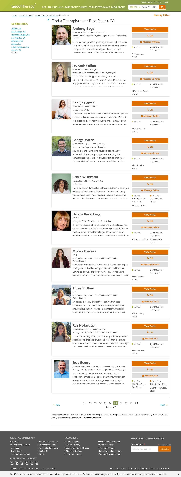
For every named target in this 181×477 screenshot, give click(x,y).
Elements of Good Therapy (77, 448)
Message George (150, 153)
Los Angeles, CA (18, 38)
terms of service (94, 418)
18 (105, 403)
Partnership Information (49, 448)
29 (114, 406)
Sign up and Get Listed (151, 2)
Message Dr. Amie (150, 79)
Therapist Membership (20, 454)
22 (126, 403)
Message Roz (150, 338)
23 (131, 403)
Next (163, 405)
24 (136, 403)
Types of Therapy (106, 448)
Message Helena (150, 227)
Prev (58, 405)
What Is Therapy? (106, 445)
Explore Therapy (73, 445)
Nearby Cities (162, 15)
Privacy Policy (134, 468)
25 (107, 406)
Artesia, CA (16, 44)
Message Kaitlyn (150, 116)
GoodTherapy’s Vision (20, 445)
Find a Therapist (73, 442)
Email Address (138, 444)
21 (121, 403)
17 (100, 403)
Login (166, 2)
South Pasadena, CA (20, 47)
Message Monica (150, 264)
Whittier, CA (16, 28)
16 (95, 403)
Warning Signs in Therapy (110, 454)
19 (110, 403)
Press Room (16, 451)
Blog (114, 7)
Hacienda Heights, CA (20, 35)
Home (112, 468)
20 (115, 403)
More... (14, 52)
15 (90, 403)
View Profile (150, 29)
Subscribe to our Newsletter (159, 468)
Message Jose (150, 375)
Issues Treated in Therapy (110, 451)
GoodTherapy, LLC (35, 468)
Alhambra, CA (17, 41)
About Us (15, 442)
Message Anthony (150, 42)
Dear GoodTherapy (74, 454)
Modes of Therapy (74, 451)
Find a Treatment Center (109, 442)
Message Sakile (150, 190)
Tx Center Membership (48, 442)
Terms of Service (121, 468)
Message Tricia (150, 301)
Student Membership (47, 445)
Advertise (15, 448)
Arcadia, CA (16, 50)
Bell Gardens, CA (18, 32)
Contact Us (43, 451)
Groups (42, 454)
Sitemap (144, 468)
